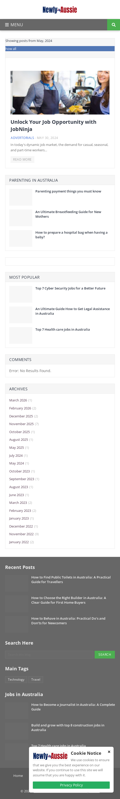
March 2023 (20, 502)
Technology (16, 679)
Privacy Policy (71, 785)
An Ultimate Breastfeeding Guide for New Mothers (68, 214)
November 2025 (24, 424)
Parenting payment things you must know (68, 191)
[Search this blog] (49, 654)
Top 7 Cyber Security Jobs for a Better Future (70, 288)
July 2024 (18, 455)
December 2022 (23, 526)
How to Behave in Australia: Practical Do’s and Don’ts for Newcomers (68, 620)
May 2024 (19, 463)
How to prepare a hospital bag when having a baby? (71, 234)
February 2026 (22, 408)
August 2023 (21, 487)
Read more (22, 159)
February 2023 (22, 510)
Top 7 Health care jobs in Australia (62, 329)
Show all (10, 48)
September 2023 (24, 479)
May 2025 (19, 447)
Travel (35, 679)
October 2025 (22, 432)
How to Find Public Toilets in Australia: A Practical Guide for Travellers (71, 579)
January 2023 (21, 518)
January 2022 (21, 542)
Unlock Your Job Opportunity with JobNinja (53, 125)
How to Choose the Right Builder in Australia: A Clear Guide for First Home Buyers (68, 600)
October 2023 (22, 471)
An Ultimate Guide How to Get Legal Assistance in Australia (72, 311)
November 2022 (24, 534)
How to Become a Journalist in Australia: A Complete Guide (73, 707)
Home (18, 775)
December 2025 (23, 416)
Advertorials (22, 138)
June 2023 (19, 495)
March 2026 (20, 400)
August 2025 (21, 439)
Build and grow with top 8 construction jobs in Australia (67, 727)
